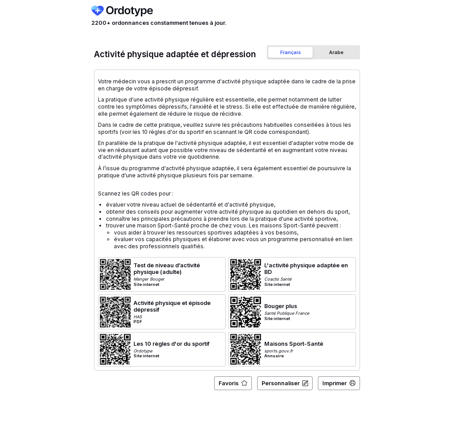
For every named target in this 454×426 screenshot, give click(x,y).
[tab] (290, 52)
